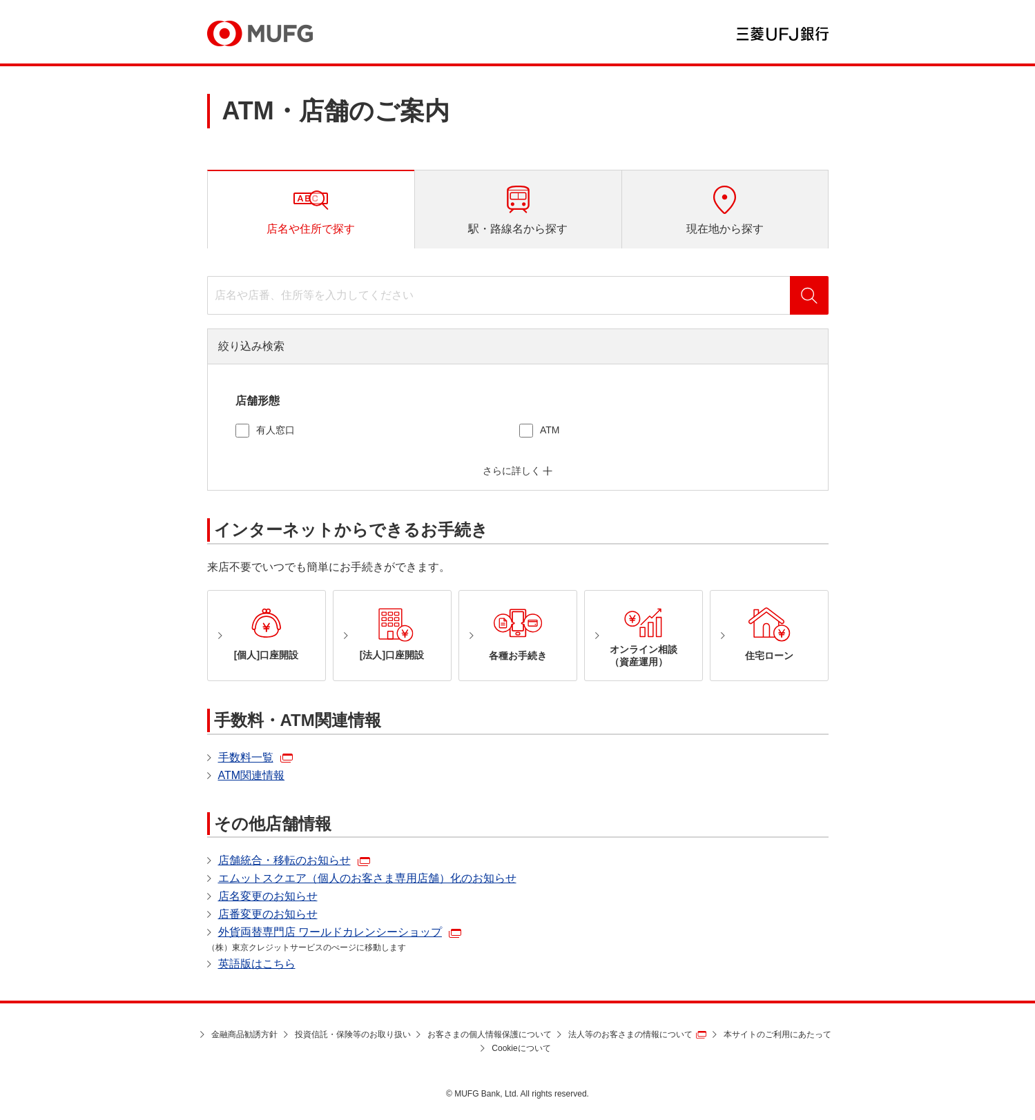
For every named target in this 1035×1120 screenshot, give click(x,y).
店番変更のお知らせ (268, 914)
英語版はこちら (257, 964)
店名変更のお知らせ (268, 896)
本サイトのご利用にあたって (777, 1034)
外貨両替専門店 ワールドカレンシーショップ (330, 932)
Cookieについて (521, 1048)
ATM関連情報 (251, 775)
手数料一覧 (245, 757)
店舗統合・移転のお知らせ (284, 860)
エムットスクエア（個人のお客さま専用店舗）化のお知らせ (367, 878)
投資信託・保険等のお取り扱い (353, 1034)
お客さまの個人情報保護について (489, 1034)
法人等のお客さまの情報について (630, 1034)
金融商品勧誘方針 (244, 1034)
